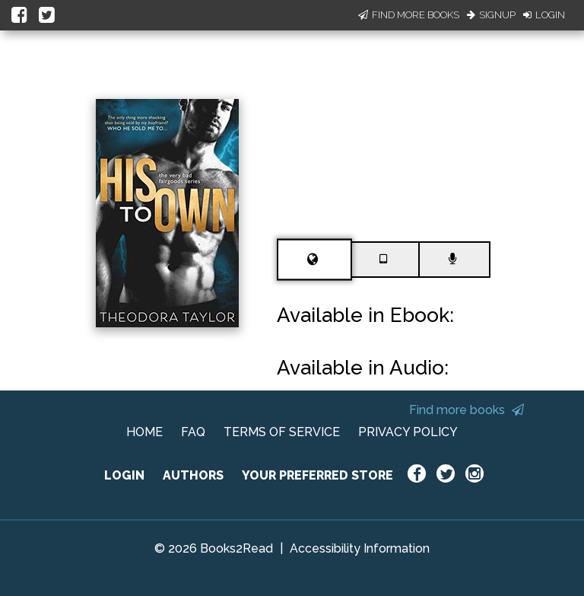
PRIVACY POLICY (408, 432)
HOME (144, 432)
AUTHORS (193, 475)
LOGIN (124, 475)
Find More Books (408, 15)
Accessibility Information (360, 548)
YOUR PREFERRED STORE (317, 475)
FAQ (193, 432)
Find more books (466, 410)
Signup (491, 15)
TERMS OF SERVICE (282, 432)
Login (544, 15)
